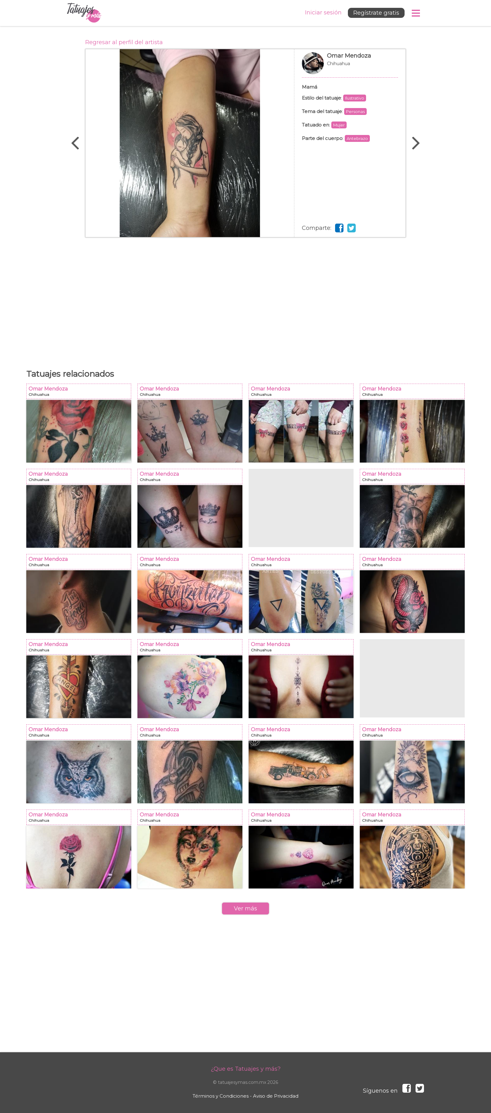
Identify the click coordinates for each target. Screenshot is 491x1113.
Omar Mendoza (350, 66)
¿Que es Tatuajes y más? (246, 1068)
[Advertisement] (245, 300)
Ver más (245, 908)
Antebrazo (357, 138)
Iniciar (323, 12)
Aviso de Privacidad (275, 1096)
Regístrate (376, 12)
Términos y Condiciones (221, 1096)
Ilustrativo (354, 98)
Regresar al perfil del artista (124, 42)
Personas (355, 111)
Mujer (339, 124)
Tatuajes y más (84, 13)
